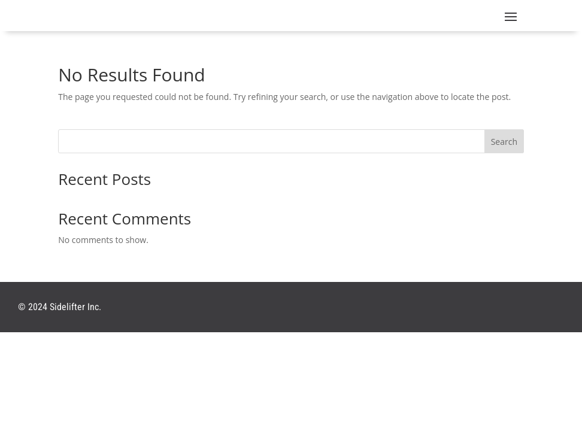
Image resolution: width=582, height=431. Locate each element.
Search (504, 141)
